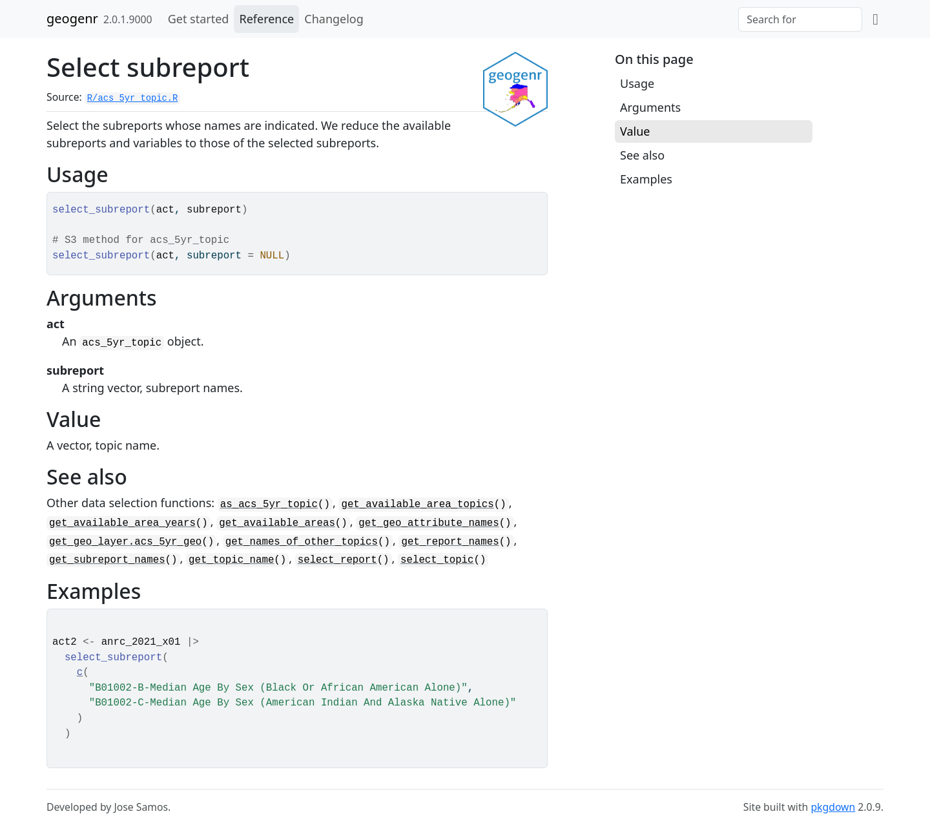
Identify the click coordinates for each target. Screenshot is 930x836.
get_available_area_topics (417, 504)
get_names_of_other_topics (301, 542)
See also (642, 155)
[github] (875, 19)
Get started (198, 18)
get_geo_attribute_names (428, 523)
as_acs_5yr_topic (269, 504)
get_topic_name (231, 560)
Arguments (650, 107)
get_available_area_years (122, 523)
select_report (337, 560)
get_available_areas (277, 523)
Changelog (334, 18)
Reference (266, 18)
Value (635, 131)
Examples (646, 179)
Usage (637, 83)
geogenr (72, 18)
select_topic (436, 560)
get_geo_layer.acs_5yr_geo (125, 542)
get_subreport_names (107, 560)
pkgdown (833, 807)
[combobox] (800, 19)
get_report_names (450, 542)
